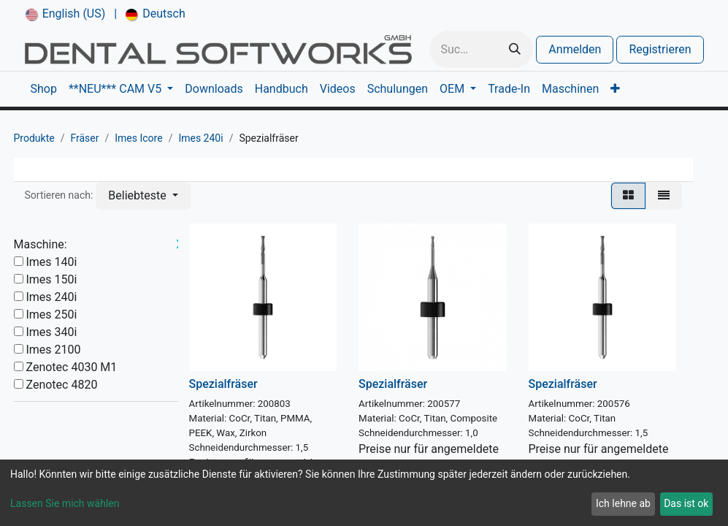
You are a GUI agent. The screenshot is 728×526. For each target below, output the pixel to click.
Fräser (84, 138)
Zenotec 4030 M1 (71, 367)
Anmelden (574, 49)
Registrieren (660, 49)
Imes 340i (51, 332)
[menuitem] (66, 14)
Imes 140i (51, 262)
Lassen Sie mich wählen (64, 503)
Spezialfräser (223, 384)
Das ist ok (686, 503)
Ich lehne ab (623, 503)
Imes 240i (200, 138)
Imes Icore (138, 138)
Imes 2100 (53, 350)
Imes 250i (51, 314)
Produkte (34, 138)
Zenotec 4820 (61, 385)
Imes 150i (51, 279)
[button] (143, 196)
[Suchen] (515, 49)
